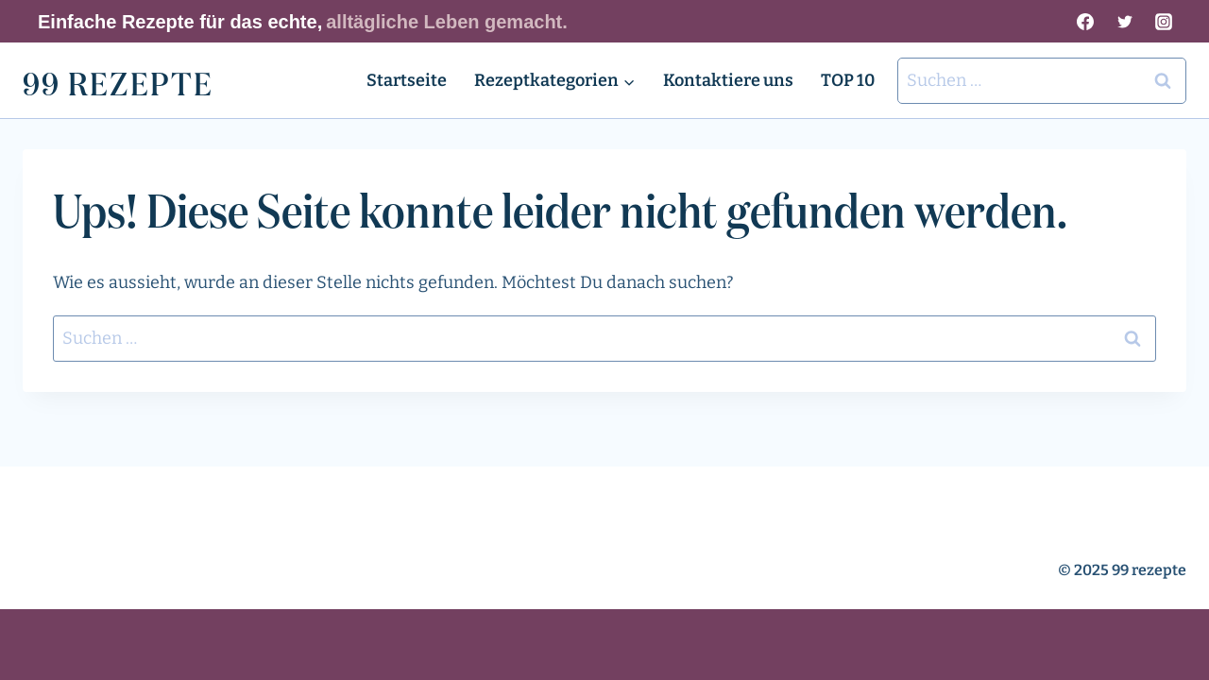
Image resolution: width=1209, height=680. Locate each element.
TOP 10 (848, 80)
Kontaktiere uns (728, 80)
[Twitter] (1125, 22)
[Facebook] (1085, 22)
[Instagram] (1164, 22)
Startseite (406, 80)
